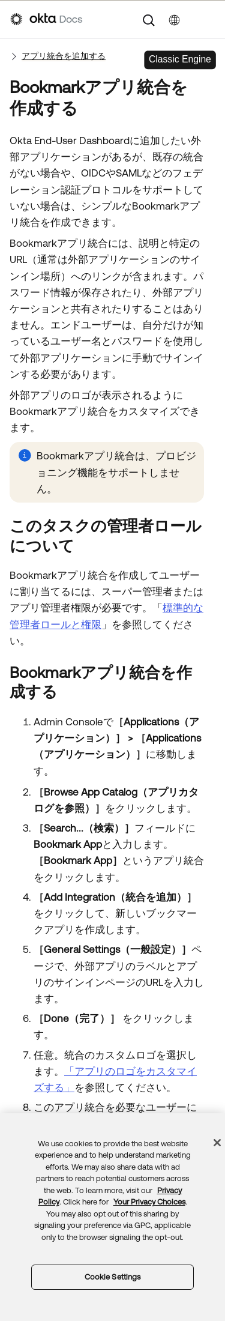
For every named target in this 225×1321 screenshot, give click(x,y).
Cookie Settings (113, 1276)
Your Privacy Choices (149, 1201)
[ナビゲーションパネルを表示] (208, 19)
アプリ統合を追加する (64, 56)
